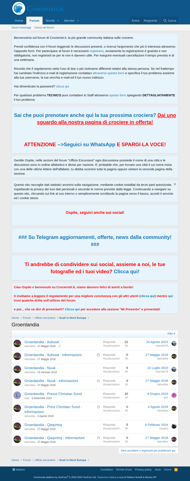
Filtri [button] (170, 333)
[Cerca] (169, 20)
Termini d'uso (124, 469)
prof (166, 397)
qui (170, 296)
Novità (50, 20)
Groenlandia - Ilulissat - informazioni (53, 355)
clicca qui (62, 86)
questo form (117, 95)
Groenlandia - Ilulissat (41, 342)
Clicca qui (72, 309)
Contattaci (106, 469)
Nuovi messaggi (21, 27)
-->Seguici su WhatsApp (85, 144)
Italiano (18, 469)
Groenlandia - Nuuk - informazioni (51, 381)
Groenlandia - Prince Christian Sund (53, 394)
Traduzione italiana (107, 477)
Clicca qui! (126, 271)
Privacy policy (143, 469)
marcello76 (162, 345)
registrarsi (97, 51)
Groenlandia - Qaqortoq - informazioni (54, 438)
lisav (26, 398)
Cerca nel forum (44, 27)
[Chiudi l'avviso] (174, 184)
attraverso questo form (108, 73)
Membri (69, 20)
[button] (58, 20)
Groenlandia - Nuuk (39, 368)
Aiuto (158, 469)
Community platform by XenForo (65, 477)
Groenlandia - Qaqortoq (43, 425)
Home (19, 20)
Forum (34, 20)
